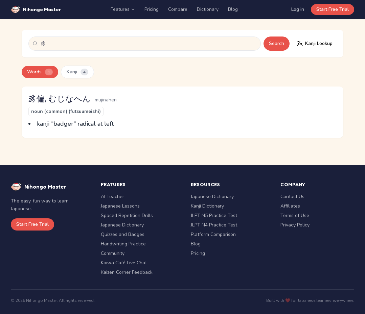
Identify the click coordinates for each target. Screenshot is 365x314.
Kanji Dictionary (207, 206)
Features (123, 9)
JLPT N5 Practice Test (214, 215)
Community (112, 253)
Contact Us (292, 196)
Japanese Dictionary (122, 225)
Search (276, 43)
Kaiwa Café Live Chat (124, 263)
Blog (233, 9)
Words (40, 72)
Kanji (77, 72)
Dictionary (208, 9)
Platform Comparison (213, 234)
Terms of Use (294, 215)
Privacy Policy (295, 225)
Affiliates (290, 206)
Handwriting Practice (123, 244)
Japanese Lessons (120, 206)
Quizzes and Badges (122, 234)
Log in (297, 9)
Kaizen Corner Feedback (127, 272)
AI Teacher (112, 196)
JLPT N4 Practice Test (214, 225)
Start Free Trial (332, 9)
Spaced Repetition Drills (127, 215)
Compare (177, 9)
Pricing (151, 9)
